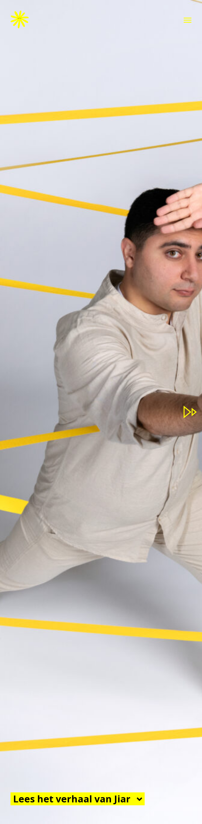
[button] (187, 20)
